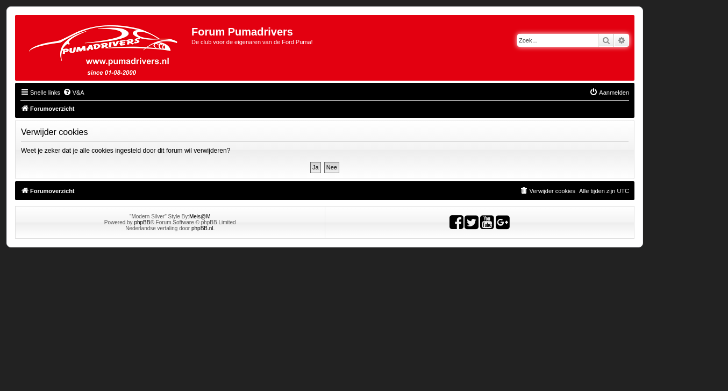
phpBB (142, 222)
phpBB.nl (202, 228)
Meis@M (200, 216)
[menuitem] (73, 92)
